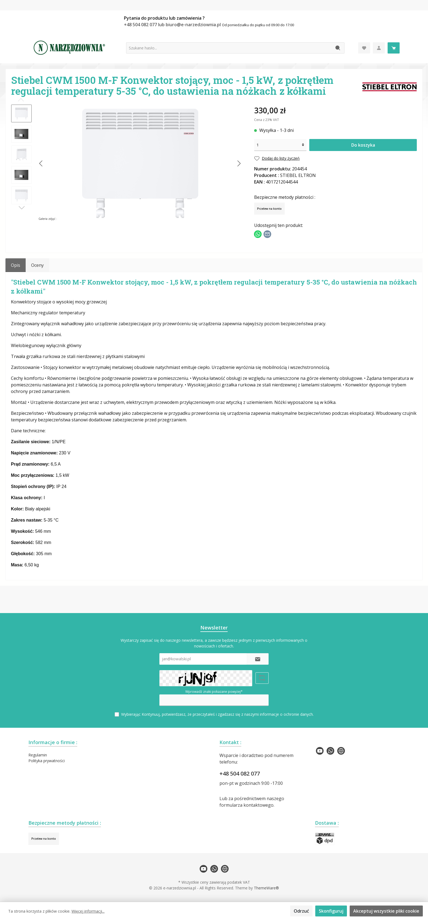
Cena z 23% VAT (266, 119)
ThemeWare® (266, 888)
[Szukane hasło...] (229, 48)
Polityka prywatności (46, 760)
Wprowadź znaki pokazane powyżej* (214, 691)
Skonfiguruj (331, 911)
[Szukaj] (338, 48)
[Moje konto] (379, 48)
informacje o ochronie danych (286, 714)
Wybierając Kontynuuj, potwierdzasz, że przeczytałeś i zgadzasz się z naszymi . (217, 714)
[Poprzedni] (41, 163)
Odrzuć (301, 911)
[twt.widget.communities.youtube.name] (320, 751)
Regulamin (37, 755)
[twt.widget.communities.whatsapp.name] (330, 751)
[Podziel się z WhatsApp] (258, 233)
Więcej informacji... (88, 911)
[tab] (15, 265)
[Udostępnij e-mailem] (267, 233)
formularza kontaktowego (246, 805)
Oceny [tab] (37, 265)
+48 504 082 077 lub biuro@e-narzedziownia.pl (173, 25)
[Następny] (239, 163)
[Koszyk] (394, 48)
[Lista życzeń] (364, 48)
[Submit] (258, 659)
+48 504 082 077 (239, 773)
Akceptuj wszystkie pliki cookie (386, 911)
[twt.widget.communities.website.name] (341, 751)
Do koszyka (363, 145)
